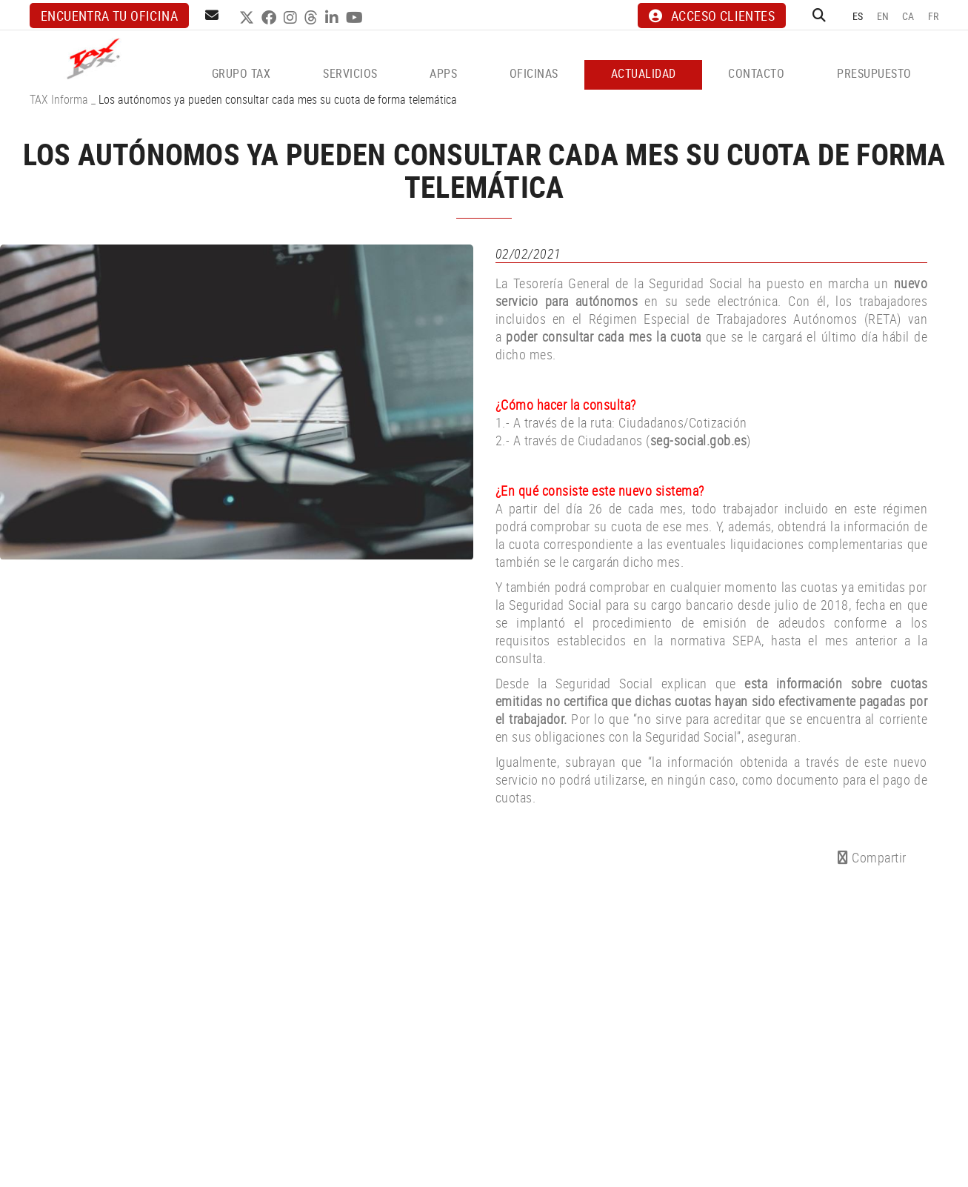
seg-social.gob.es (698, 440)
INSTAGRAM (292, 17)
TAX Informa (59, 99)
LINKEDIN (333, 17)
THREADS (312, 17)
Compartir (872, 857)
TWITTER (248, 17)
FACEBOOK (270, 17)
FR (933, 16)
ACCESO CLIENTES (712, 15)
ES (858, 16)
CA (908, 16)
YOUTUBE (356, 17)
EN (883, 16)
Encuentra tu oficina (109, 15)
